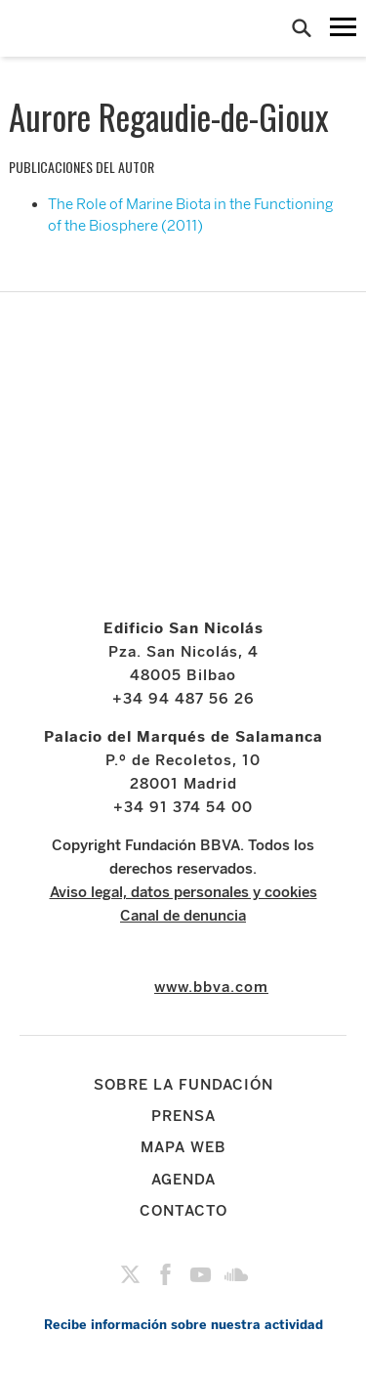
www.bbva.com (211, 987)
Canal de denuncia (183, 915)
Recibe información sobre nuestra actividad (183, 1324)
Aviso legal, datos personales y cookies (183, 892)
